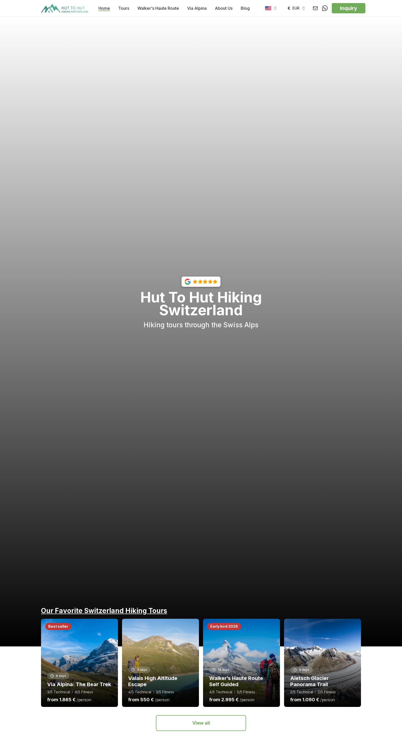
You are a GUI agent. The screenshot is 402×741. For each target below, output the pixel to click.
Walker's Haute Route (158, 8)
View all (201, 723)
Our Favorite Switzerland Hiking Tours (104, 611)
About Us (224, 8)
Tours (123, 8)
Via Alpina (197, 8)
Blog (245, 8)
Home (104, 8)
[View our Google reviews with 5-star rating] (201, 282)
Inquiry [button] (348, 8)
